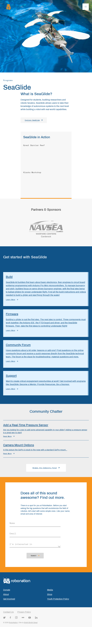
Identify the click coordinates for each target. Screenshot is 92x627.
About (6, 594)
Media (50, 590)
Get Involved (9, 599)
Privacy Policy (24, 612)
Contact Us (8, 612)
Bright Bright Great (30, 623)
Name (12, 523)
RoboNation (13, 623)
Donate (6, 590)
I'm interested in (21, 544)
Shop (49, 594)
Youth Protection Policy (58, 599)
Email (13, 533)
